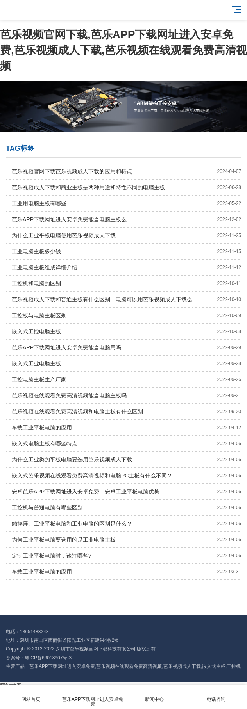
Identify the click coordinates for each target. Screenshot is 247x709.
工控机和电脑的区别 (126, 283)
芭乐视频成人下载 (182, 666)
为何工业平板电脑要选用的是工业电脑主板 (126, 539)
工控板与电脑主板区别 (126, 315)
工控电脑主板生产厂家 (126, 379)
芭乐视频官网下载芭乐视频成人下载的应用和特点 (126, 171)
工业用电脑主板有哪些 (126, 203)
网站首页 (31, 695)
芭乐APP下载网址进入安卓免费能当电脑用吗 (126, 347)
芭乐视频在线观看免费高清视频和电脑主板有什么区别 (126, 411)
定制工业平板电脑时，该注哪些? (126, 555)
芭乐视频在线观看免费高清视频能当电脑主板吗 (126, 395)
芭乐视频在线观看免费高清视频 (129, 666)
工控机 (234, 666)
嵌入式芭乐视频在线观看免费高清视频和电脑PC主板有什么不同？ (126, 475)
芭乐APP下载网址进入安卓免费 (62, 666)
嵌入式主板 (214, 666)
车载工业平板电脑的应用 (126, 427)
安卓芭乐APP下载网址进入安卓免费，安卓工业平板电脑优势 (126, 491)
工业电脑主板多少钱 (126, 251)
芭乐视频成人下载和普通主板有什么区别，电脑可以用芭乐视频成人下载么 (126, 299)
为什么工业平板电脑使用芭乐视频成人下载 (126, 235)
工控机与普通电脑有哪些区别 (126, 507)
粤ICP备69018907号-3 (48, 658)
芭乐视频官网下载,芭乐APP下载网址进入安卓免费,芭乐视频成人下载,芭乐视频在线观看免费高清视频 (123, 50)
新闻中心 (154, 695)
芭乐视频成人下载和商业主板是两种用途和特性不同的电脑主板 (126, 187)
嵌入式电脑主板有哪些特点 (126, 443)
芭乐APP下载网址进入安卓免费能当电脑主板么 (126, 219)
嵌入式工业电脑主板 (126, 363)
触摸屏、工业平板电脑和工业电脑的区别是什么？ (126, 523)
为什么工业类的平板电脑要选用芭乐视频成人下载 (126, 459)
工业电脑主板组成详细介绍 (126, 267)
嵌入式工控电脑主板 (126, 331)
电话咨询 (216, 695)
